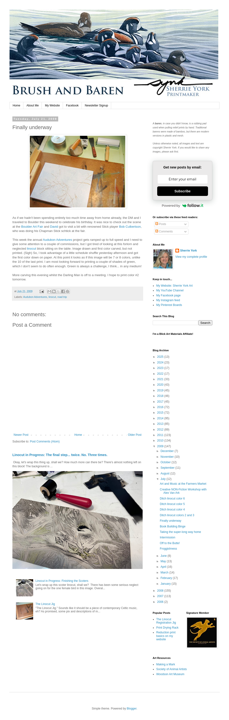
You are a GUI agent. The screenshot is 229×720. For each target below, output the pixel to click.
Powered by (182, 205)
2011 (160, 435)
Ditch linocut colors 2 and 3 (177, 515)
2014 (160, 418)
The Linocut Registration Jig (166, 621)
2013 (160, 424)
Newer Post (21, 434)
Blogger (131, 708)
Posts (160, 224)
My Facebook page (168, 295)
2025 (160, 356)
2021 (160, 379)
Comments (164, 231)
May (164, 561)
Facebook (72, 105)
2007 (160, 596)
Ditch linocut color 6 (172, 498)
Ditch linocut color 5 (172, 504)
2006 (160, 602)
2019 (160, 390)
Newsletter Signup (96, 105)
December (168, 451)
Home (16, 105)
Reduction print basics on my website (166, 636)
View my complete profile (191, 256)
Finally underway (170, 520)
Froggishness (168, 548)
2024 (160, 362)
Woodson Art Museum (170, 674)
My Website (52, 105)
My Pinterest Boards (169, 305)
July (164, 479)
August (165, 473)
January (166, 583)
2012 (160, 429)
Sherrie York (188, 250)
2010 (160, 440)
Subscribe (182, 191)
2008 (160, 590)
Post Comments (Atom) (45, 441)
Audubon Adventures (57, 240)
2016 (160, 407)
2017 (160, 401)
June (164, 555)
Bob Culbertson (130, 226)
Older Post (134, 434)
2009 (160, 446)
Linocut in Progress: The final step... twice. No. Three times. (59, 455)
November (168, 456)
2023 (160, 368)
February (167, 578)
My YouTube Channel (169, 290)
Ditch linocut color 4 (172, 509)
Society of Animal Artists (171, 669)
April (164, 566)
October (166, 462)
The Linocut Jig (45, 604)
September (168, 467)
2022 (160, 373)
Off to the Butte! (170, 543)
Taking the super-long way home (180, 532)
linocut (31, 248)
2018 (160, 396)
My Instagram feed (168, 300)
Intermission (167, 537)
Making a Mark (165, 664)
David (54, 226)
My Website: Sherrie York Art (174, 285)
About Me (32, 105)
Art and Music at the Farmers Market (183, 483)
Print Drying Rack (167, 627)
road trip (62, 296)
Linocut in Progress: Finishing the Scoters (62, 581)
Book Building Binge (172, 526)
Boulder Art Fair (32, 226)
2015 (160, 412)
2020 (160, 384)
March (165, 572)
